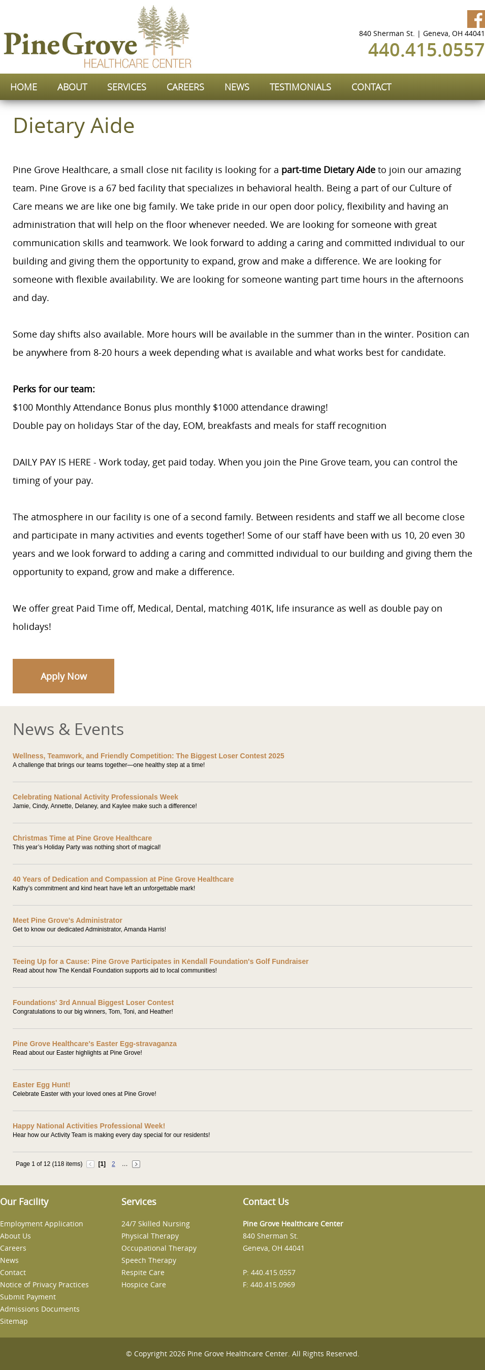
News (9, 1260)
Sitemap (14, 1321)
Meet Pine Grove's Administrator (67, 920)
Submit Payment (28, 1296)
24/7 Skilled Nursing (155, 1223)
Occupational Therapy (159, 1248)
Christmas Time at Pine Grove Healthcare (82, 838)
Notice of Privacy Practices (44, 1284)
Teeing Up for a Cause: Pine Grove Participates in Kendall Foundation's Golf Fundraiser (161, 961)
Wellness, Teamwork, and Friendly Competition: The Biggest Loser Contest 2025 (148, 756)
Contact (13, 1272)
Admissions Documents (40, 1309)
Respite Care (143, 1272)
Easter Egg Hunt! (42, 1085)
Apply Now (64, 676)
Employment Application (41, 1223)
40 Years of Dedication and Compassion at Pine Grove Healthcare (123, 879)
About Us (15, 1236)
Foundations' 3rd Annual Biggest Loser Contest (93, 1002)
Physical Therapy (150, 1236)
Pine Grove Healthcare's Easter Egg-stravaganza (95, 1044)
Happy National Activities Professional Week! (89, 1126)
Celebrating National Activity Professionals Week (95, 797)
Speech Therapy (148, 1260)
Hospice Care (143, 1284)
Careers (13, 1248)
